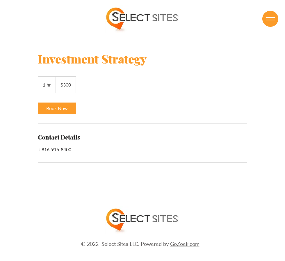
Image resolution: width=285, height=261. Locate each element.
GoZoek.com (185, 244)
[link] (57, 108)
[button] (270, 19)
